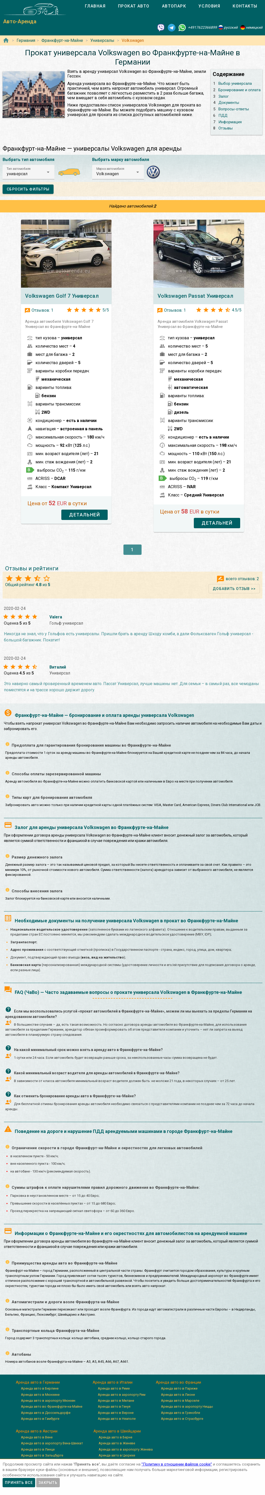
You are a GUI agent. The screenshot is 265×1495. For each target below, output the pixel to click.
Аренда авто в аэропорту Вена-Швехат (52, 1443)
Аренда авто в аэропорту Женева (126, 1449)
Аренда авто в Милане (116, 1400)
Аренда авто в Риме (114, 1388)
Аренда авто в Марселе (180, 1400)
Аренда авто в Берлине (39, 1388)
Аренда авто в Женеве (117, 1443)
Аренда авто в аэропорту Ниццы (187, 1406)
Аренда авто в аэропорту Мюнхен (48, 1400)
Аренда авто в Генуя (114, 1406)
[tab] (95, 6)
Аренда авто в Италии (112, 1382)
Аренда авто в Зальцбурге (42, 1455)
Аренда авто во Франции (178, 1382)
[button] (28, 172)
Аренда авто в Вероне (116, 1413)
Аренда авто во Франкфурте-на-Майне (51, 1406)
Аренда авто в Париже (179, 1388)
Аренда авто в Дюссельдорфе (45, 1413)
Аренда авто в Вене (37, 1437)
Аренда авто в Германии (38, 1382)
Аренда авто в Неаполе (117, 1419)
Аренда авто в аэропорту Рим (121, 1395)
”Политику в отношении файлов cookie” (177, 1464)
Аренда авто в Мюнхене (40, 1395)
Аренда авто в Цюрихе (117, 1455)
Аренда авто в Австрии (36, 1431)
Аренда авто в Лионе (178, 1395)
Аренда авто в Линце (38, 1449)
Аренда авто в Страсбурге (182, 1419)
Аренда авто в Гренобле (180, 1413)
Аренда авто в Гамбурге (40, 1419)
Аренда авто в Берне (115, 1437)
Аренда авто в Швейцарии (117, 1431)
